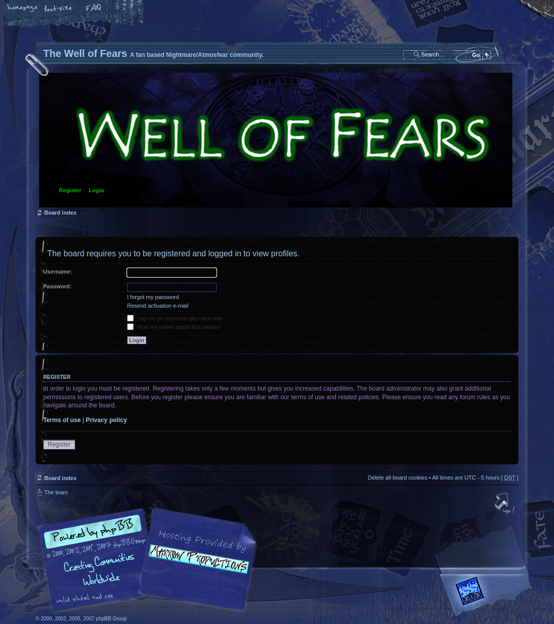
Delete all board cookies (397, 477)
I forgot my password (153, 297)
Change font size (58, 8)
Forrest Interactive (488, 595)
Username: (57, 272)
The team (56, 492)
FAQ (94, 8)
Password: (57, 286)
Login (96, 190)
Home (23, 8)
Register (70, 190)
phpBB (150, 560)
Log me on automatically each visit (174, 318)
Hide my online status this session (174, 327)
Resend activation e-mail (157, 306)
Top (505, 504)
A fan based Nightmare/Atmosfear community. (196, 566)
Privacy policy (106, 420)
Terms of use (62, 420)
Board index (275, 140)
